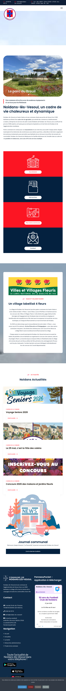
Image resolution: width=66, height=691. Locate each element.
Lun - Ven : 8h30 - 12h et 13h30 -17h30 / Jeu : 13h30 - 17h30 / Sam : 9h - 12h (45, 2)
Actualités (8, 636)
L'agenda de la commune (12, 409)
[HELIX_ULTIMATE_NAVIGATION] (61, 8)
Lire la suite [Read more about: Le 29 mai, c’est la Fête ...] (11, 454)
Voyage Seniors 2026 (17, 412)
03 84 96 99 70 (7, 2)
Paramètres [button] (38, 687)
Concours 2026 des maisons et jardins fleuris (29, 484)
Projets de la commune (11, 646)
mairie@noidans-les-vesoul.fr (20, 2)
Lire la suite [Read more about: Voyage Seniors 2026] (11, 418)
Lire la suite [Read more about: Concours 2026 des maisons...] (11, 490)
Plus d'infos (45, 687)
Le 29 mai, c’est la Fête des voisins (23, 448)
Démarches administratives (13, 643)
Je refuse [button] (31, 687)
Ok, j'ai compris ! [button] (22, 687)
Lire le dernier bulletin (33, 551)
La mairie (7, 639)
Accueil (7, 633)
